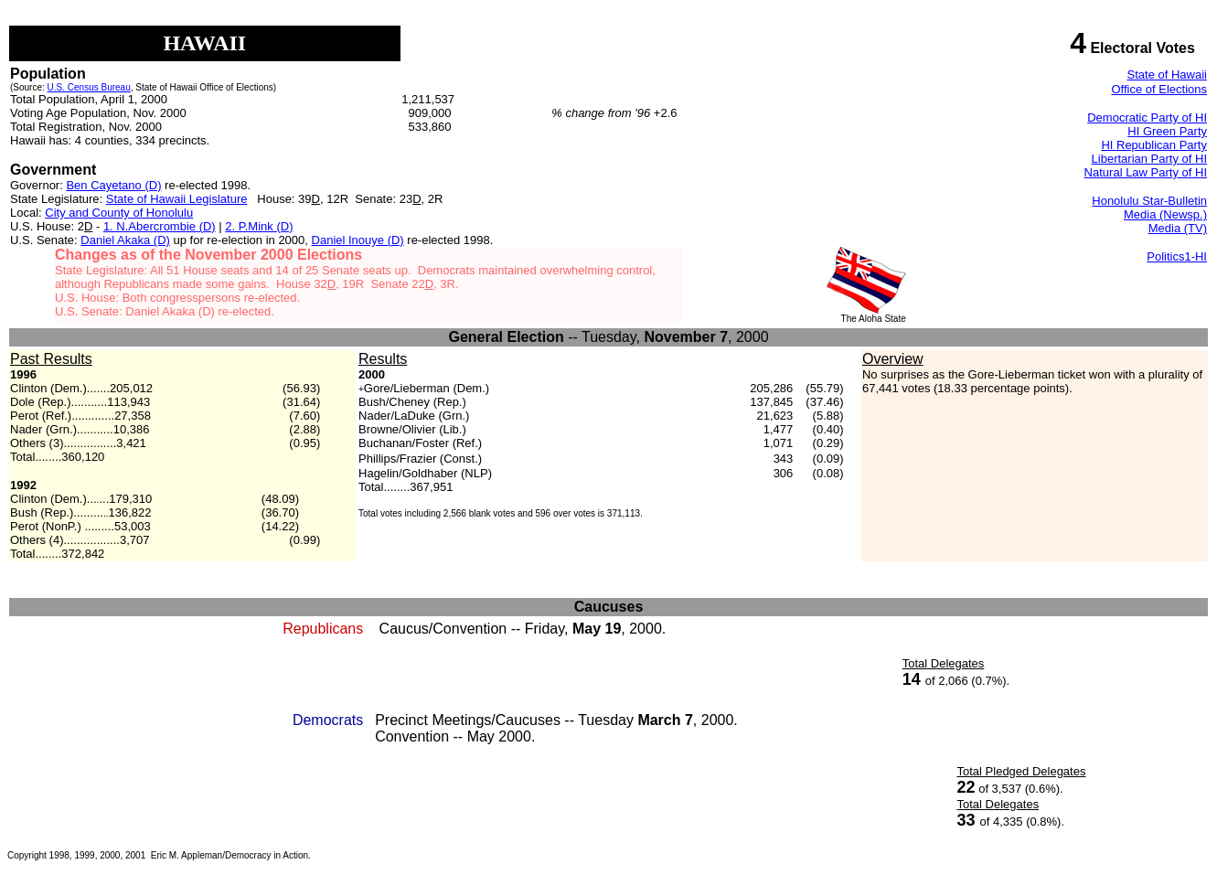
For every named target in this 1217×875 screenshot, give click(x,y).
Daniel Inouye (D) (358, 240)
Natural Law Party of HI (1145, 172)
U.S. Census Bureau (89, 87)
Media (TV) (1177, 228)
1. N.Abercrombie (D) (159, 226)
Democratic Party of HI (1147, 117)
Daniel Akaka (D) (125, 240)
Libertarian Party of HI (1149, 158)
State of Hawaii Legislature (177, 199)
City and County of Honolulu (119, 212)
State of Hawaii (1167, 74)
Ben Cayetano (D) (113, 185)
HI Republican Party (1154, 145)
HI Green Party (1167, 131)
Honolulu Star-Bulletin (1149, 201)
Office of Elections (1159, 89)
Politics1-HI (1177, 256)
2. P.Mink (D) (259, 226)
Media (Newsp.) (1165, 214)
